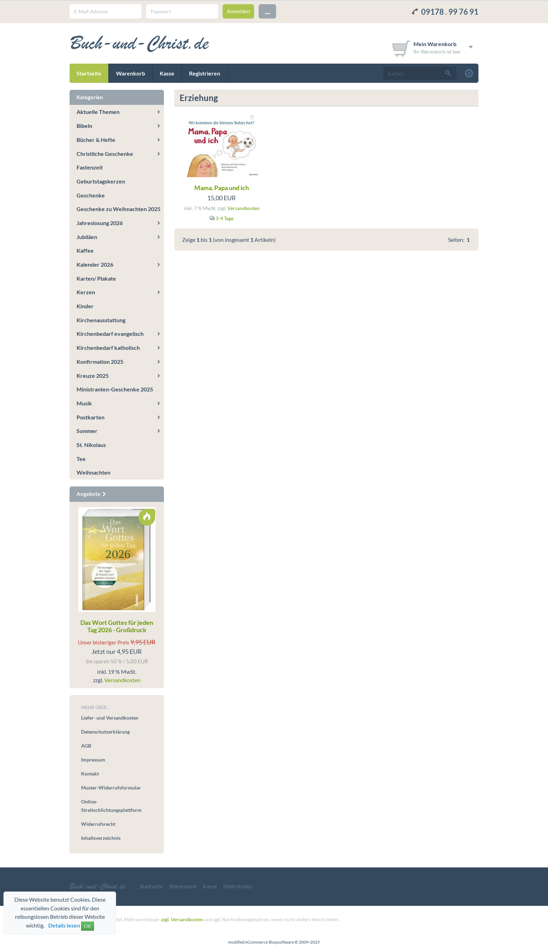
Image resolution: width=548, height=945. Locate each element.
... (267, 11)
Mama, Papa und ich (221, 188)
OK (87, 926)
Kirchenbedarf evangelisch (110, 333)
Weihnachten (93, 472)
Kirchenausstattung (101, 320)
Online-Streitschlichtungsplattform (111, 806)
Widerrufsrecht (98, 824)
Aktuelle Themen (98, 111)
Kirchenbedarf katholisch (108, 347)
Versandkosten (244, 208)
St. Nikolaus (91, 444)
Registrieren (204, 73)
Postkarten (90, 417)
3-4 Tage (224, 218)
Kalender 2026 (95, 264)
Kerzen (86, 292)
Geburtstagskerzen (101, 181)
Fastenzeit (90, 167)
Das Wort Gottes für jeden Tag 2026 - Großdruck (116, 626)
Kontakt (90, 774)
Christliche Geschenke (105, 153)
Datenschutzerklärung (105, 732)
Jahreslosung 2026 (100, 222)
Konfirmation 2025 (100, 361)
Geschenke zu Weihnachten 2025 (118, 208)
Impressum (93, 760)
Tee (81, 458)
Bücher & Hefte (96, 139)
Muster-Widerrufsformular (111, 788)
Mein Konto (237, 886)
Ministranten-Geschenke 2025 (115, 389)
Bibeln (84, 125)
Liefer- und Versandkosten (109, 718)
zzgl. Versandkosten (182, 919)
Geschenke (91, 195)
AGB (86, 746)
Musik (84, 403)
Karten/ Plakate (96, 278)
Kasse (167, 73)
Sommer (87, 430)
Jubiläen (87, 236)
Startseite (89, 73)
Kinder (85, 306)
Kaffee (85, 250)
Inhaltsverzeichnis (101, 838)
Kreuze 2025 (93, 375)
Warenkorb (130, 73)
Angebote (92, 494)
